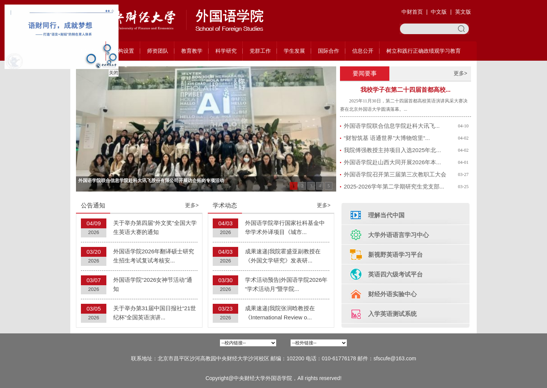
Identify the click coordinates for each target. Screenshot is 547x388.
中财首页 (412, 12)
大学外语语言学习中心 (398, 235)
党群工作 (260, 51)
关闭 (112, 71)
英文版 (463, 12)
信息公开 (362, 51)
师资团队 (157, 51)
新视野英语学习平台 (395, 254)
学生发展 (294, 51)
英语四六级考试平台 (395, 274)
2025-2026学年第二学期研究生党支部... (394, 186)
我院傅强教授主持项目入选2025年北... (392, 150)
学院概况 (89, 51)
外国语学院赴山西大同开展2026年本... (392, 162)
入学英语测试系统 (392, 314)
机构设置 (123, 51)
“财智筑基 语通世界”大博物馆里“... (387, 138)
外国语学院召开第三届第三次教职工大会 (395, 174)
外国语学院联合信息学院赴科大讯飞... (392, 126)
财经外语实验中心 (392, 294)
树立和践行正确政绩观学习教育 (423, 51)
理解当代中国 (386, 215)
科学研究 (226, 51)
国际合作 (328, 51)
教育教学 (191, 51)
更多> (460, 73)
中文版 (439, 12)
